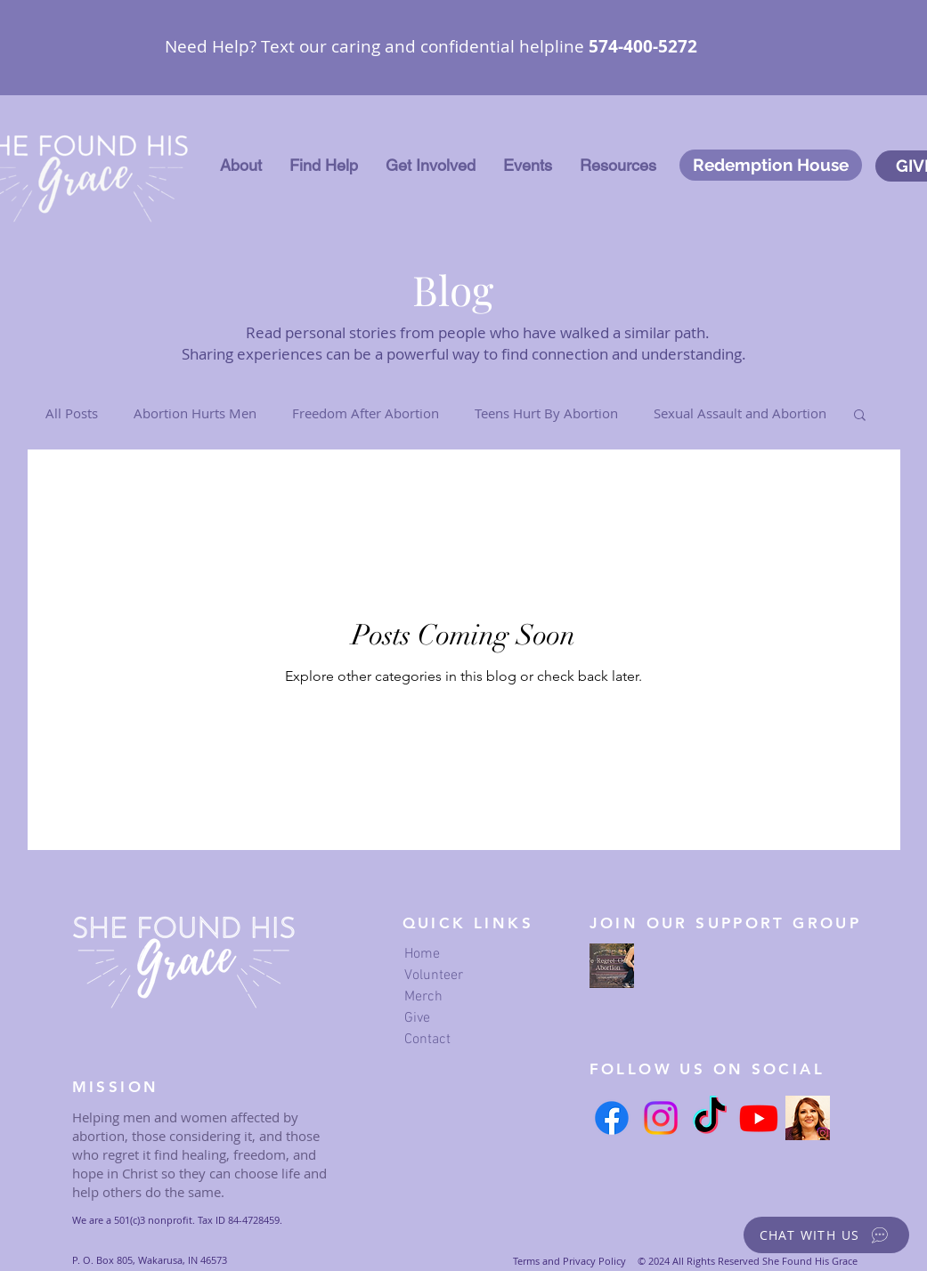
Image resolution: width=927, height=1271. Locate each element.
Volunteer (433, 975)
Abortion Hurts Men (195, 413)
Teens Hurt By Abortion (546, 413)
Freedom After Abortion (365, 413)
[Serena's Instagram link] (807, 1118)
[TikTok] (709, 1118)
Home (422, 954)
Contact (427, 1039)
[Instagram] (660, 1118)
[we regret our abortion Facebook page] (612, 965)
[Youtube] (758, 1118)
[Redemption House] (770, 165)
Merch (423, 997)
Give (417, 1018)
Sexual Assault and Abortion (740, 413)
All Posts (71, 413)
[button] (241, 166)
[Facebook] (612, 1118)
